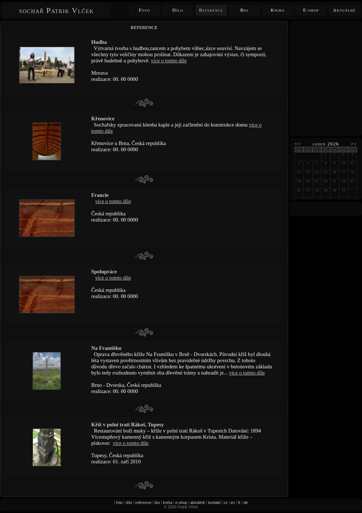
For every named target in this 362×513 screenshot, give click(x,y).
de (246, 502)
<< (298, 143)
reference (143, 502)
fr (239, 502)
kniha (167, 502)
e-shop (181, 502)
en (233, 502)
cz (226, 502)
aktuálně (197, 502)
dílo (129, 502)
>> (354, 143)
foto (119, 502)
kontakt (214, 502)
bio (157, 502)
